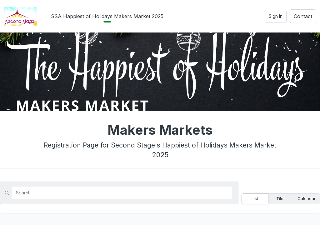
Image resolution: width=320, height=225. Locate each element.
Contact (303, 16)
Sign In (275, 16)
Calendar (307, 198)
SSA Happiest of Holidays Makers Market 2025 (107, 16)
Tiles (281, 198)
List (255, 198)
